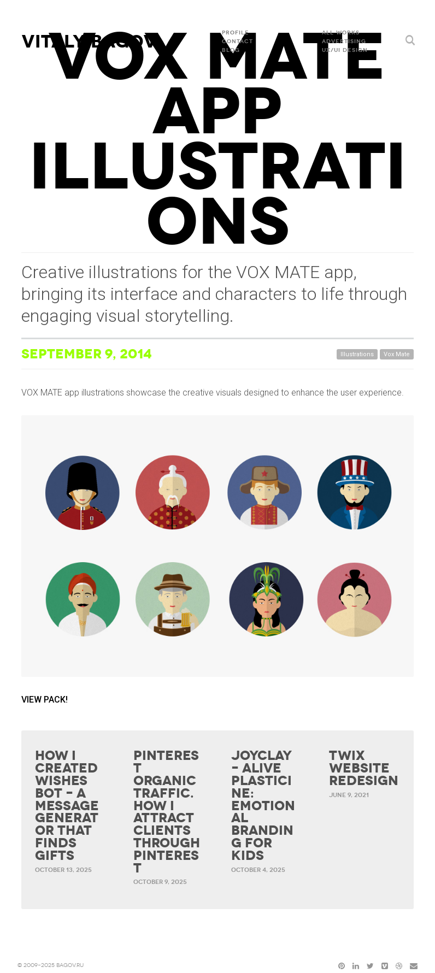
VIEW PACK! (44, 699)
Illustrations (357, 354)
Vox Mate (397, 354)
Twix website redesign (363, 768)
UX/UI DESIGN (345, 50)
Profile (235, 33)
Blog (231, 50)
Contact (237, 41)
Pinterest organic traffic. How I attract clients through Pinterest (166, 812)
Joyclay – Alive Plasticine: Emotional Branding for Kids (263, 806)
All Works (341, 33)
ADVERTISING (344, 41)
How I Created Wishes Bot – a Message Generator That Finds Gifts (67, 806)
